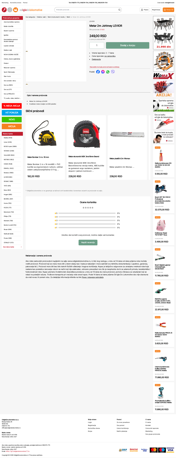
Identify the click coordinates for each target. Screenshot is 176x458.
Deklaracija (96, 59)
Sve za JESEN (8, 85)
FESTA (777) (7, 207)
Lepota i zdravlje (9, 46)
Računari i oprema (9, 68)
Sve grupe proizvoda (152, 434)
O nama (148, 422)
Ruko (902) (7, 190)
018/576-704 (84, 2)
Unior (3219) (8, 142)
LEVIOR (91, 21)
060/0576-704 (102, 2)
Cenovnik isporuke (152, 428)
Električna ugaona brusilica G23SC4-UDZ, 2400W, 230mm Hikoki (162, 301)
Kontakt (148, 425)
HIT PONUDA (11, 112)
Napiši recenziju (88, 250)
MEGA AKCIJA (11, 105)
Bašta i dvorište (8, 26)
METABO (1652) (9, 159)
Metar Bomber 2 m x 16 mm (38, 165)
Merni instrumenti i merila (56, 17)
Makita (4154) (8, 138)
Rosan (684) (8, 229)
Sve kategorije (30, 17)
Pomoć (25, 2)
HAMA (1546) (8, 164)
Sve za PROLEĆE (9, 94)
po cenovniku (109, 56)
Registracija (92, 425)
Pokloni (6, 63)
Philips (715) (7, 216)
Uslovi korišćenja (123, 428)
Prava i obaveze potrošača (92, 285)
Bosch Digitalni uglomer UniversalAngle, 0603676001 (162, 267)
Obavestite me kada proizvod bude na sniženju (104, 67)
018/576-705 (93, 2)
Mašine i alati (8, 50)
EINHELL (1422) (9, 168)
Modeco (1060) (8, 173)
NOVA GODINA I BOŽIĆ (11, 54)
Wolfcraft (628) (8, 234)
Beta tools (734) (9, 212)
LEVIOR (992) (8, 177)
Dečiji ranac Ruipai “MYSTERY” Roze (161, 234)
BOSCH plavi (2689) (10, 146)
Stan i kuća (7, 76)
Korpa (90, 431)
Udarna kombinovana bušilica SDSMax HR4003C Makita (162, 369)
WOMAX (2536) (9, 151)
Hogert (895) (8, 194)
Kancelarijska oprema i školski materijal (11, 40)
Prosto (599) (8, 238)
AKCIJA (11, 126)
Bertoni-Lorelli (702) (10, 225)
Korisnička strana (15, 2)
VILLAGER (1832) (9, 155)
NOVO (12, 119)
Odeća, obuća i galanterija (12, 59)
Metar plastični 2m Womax (120, 166)
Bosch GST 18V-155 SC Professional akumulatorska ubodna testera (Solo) (162, 200)
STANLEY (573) (9, 242)
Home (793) (7, 203)
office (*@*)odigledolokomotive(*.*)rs (17, 451)
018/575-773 (75, 2)
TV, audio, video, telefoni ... (12, 98)
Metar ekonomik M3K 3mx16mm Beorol (83, 164)
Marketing (5, 2)
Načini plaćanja (122, 431)
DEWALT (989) (8, 181)
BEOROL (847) (8, 199)
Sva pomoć (120, 425)
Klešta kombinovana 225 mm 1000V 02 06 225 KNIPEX (163, 165)
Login (90, 422)
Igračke (6, 35)
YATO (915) (7, 186)
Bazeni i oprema (9, 31)
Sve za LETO (8, 89)
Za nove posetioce (123, 422)
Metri (68, 17)
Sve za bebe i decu (10, 81)
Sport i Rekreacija (9, 72)
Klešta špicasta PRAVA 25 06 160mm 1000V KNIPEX (163, 335)
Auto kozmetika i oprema (11, 22)
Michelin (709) (8, 221)
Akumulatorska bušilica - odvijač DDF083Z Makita (163, 402)
